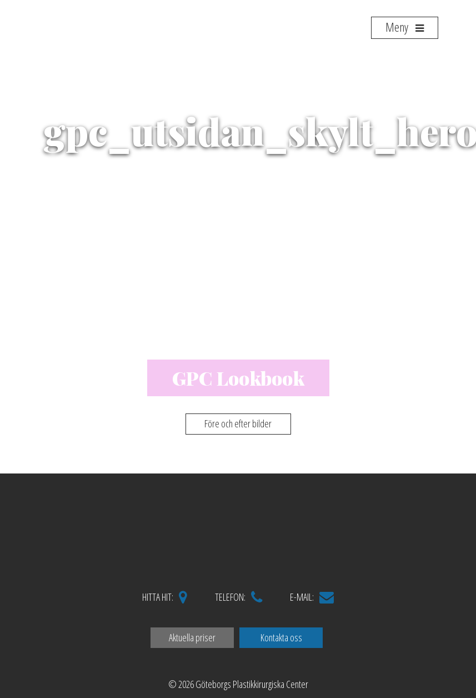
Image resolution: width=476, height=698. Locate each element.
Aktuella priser (192, 637)
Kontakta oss (281, 637)
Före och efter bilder (238, 423)
